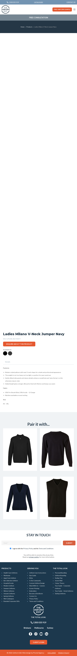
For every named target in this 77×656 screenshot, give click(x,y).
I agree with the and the (32, 548)
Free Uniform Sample (62, 9)
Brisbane (27, 628)
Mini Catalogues (9, 599)
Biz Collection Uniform (11, 580)
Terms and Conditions (46, 548)
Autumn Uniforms (9, 593)
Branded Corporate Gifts (12, 601)
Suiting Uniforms (60, 593)
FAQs (31, 578)
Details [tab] (7, 362)
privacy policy (34, 557)
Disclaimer (52, 653)
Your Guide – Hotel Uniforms (64, 591)
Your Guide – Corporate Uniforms (62, 587)
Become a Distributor (36, 593)
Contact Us (71, 2)
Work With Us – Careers (37, 586)
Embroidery (33, 591)
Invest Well (58, 580)
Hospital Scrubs (9, 583)
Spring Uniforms (9, 596)
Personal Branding (61, 573)
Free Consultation (38, 17)
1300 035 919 (38, 622)
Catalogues (38, 2)
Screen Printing (34, 588)
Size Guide (32, 575)
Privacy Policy (28, 548)
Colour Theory (59, 583)
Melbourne (39, 628)
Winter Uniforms (9, 591)
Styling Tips (59, 578)
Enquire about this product (19, 344)
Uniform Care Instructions (37, 573)
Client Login (38, 642)
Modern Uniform (9, 586)
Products (29, 27)
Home (22, 27)
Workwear (7, 575)
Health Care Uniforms (10, 573)
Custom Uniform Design (37, 583)
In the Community (35, 580)
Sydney (50, 628)
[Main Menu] (74, 9)
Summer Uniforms (9, 588)
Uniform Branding (60, 575)
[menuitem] (71, 2)
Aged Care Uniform (10, 578)
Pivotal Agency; (38, 653)
